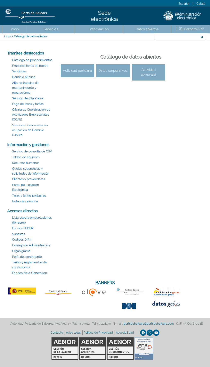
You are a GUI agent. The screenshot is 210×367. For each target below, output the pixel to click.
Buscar (141, 37)
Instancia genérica (25, 201)
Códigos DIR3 (21, 239)
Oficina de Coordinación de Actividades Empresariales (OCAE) (31, 114)
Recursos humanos (25, 163)
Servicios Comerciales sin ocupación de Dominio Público (30, 130)
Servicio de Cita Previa (27, 98)
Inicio (14, 29)
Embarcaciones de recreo (30, 66)
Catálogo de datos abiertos (30, 36)
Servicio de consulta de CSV (32, 151)
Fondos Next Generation (29, 273)
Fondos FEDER (22, 228)
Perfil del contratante (27, 257)
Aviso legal (73, 332)
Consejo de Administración (31, 245)
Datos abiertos (147, 29)
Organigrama (21, 251)
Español (183, 3)
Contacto (57, 332)
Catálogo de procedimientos (32, 60)
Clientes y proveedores (28, 179)
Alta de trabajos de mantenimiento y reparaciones (25, 87)
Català (200, 3)
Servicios (51, 29)
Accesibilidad (125, 332)
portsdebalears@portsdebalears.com (149, 323)
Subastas (18, 234)
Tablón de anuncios (26, 157)
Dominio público (23, 77)
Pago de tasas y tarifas (27, 104)
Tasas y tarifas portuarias (29, 195)
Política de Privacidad (99, 332)
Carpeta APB (194, 29)
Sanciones (19, 71)
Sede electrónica (104, 16)
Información (99, 29)
